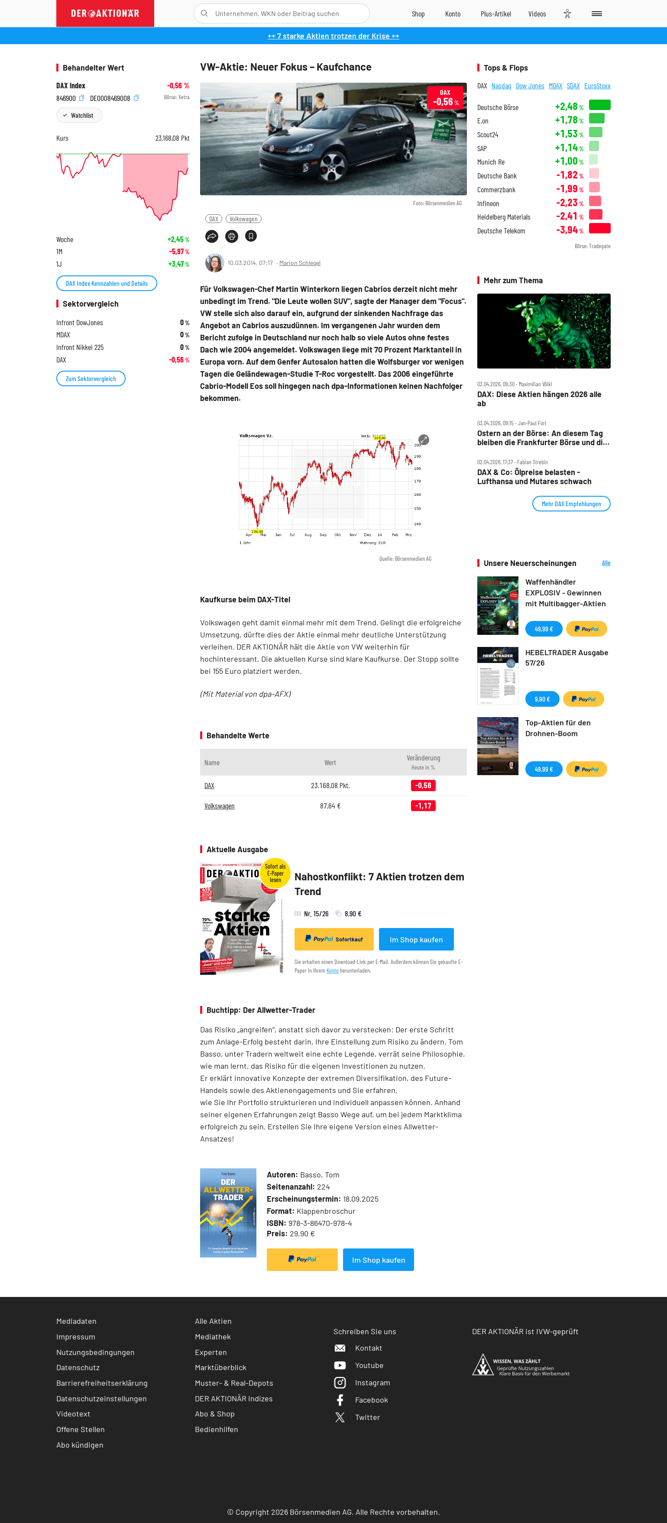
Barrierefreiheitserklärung (102, 1382)
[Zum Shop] (418, 13)
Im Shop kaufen (416, 939)
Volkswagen (244, 218)
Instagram (362, 1382)
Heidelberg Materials (504, 216)
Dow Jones (530, 85)
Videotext (73, 1413)
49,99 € (544, 628)
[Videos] (537, 13)
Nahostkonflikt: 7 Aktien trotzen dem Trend (379, 883)
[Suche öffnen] (204, 13)
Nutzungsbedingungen (95, 1352)
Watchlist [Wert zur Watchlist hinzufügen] (82, 115)
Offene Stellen (80, 1429)
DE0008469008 (114, 97)
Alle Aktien (213, 1321)
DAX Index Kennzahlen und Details (107, 283)
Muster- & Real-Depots (234, 1382)
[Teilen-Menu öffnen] (211, 236)
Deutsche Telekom (501, 230)
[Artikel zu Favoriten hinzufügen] (251, 236)
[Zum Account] (453, 13)
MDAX (556, 85)
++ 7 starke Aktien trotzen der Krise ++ (333, 35)
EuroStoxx (597, 85)
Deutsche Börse (497, 107)
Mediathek (213, 1336)
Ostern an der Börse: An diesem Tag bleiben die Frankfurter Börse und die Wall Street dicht (542, 437)
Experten (211, 1352)
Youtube (359, 1365)
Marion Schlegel (300, 262)
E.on (483, 120)
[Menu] (595, 13)
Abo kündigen (80, 1444)
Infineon (488, 203)
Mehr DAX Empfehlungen (571, 503)
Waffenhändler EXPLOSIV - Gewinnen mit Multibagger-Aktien (565, 592)
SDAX (573, 85)
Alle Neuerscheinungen (596, 563)
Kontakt (358, 1347)
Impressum (75, 1336)
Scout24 (487, 134)
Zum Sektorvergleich (91, 378)
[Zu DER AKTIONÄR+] (496, 13)
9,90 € (542, 699)
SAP (482, 148)
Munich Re (491, 161)
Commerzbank (496, 189)
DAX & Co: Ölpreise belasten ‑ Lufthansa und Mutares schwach (534, 476)
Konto (333, 970)
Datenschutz (78, 1367)
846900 (70, 97)
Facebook (361, 1399)
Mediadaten (76, 1321)
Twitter (357, 1417)
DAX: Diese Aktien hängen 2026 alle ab (539, 398)
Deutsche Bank (497, 175)
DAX (213, 218)
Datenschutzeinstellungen (101, 1398)
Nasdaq (502, 85)
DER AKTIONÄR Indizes (234, 1398)
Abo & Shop (215, 1413)
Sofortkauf (334, 939)
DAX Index (70, 85)
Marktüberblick (220, 1367)
